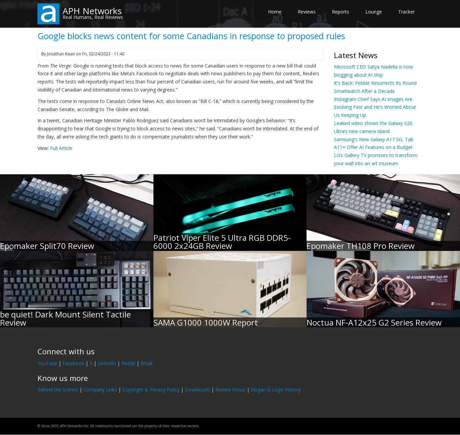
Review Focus (230, 389)
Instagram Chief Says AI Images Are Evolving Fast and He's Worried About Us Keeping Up (375, 107)
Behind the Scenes (58, 389)
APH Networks (92, 11)
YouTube (47, 363)
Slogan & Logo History (275, 389)
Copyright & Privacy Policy (150, 389)
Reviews (307, 11)
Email (146, 363)
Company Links (100, 389)
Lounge (373, 11)
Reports (340, 11)
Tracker (406, 11)
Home (275, 11)
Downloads (197, 389)
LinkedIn (107, 363)
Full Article (61, 148)
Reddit (128, 363)
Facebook (73, 363)
